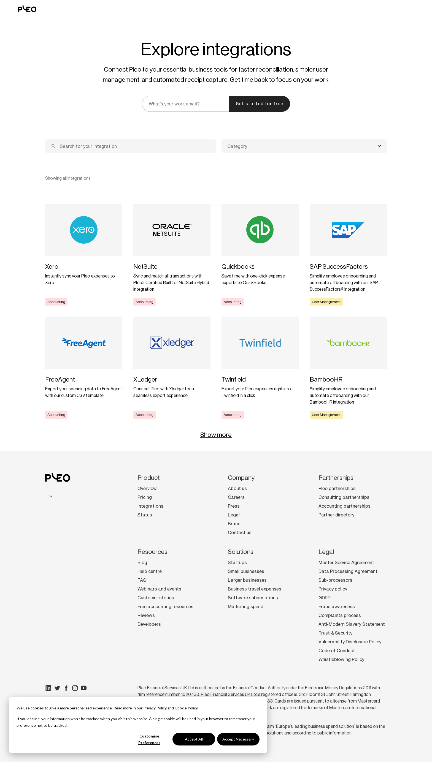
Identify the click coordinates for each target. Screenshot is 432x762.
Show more (216, 434)
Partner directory (336, 515)
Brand (234, 523)
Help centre (149, 571)
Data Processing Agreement (347, 571)
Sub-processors (335, 580)
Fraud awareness (336, 606)
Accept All (194, 739)
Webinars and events (159, 589)
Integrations (150, 506)
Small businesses (246, 571)
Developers (149, 624)
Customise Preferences (149, 739)
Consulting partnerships (343, 497)
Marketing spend (245, 606)
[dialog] (138, 725)
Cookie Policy (186, 708)
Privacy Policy (155, 708)
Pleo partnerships (337, 488)
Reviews (146, 615)
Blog (142, 562)
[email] (185, 104)
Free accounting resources (165, 606)
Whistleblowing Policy (341, 659)
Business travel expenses (254, 589)
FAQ (141, 580)
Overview (147, 488)
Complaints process (339, 615)
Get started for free (259, 103)
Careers (236, 497)
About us (237, 488)
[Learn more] (83, 255)
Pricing (144, 497)
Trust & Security (335, 633)
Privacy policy (332, 589)
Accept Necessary (238, 739)
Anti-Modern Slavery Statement (351, 624)
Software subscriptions (253, 597)
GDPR (324, 597)
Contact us (240, 532)
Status (144, 515)
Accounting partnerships (344, 506)
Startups (237, 562)
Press (234, 506)
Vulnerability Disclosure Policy (349, 641)
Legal (234, 515)
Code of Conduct (336, 650)
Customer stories (155, 597)
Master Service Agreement (346, 562)
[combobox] (304, 146)
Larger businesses (247, 580)
